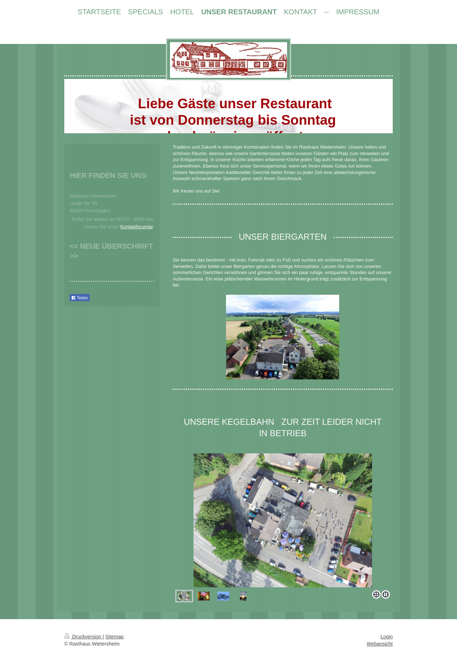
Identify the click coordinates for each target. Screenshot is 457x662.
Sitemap (114, 636)
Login (387, 636)
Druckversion (83, 636)
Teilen (79, 297)
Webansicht (380, 644)
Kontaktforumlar (136, 226)
